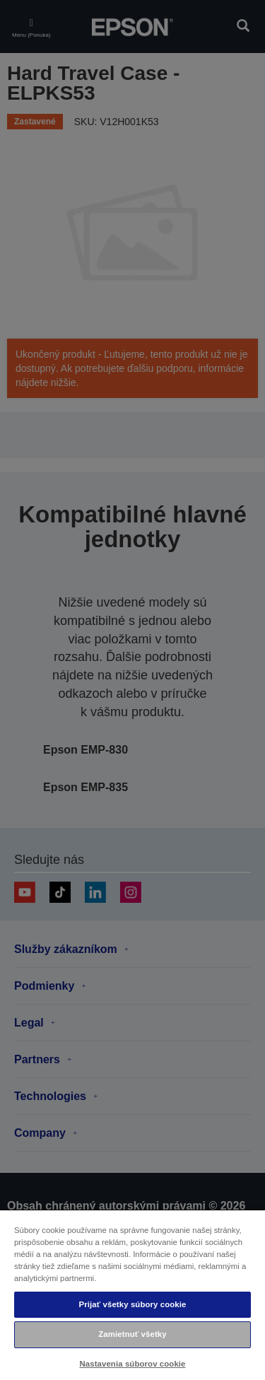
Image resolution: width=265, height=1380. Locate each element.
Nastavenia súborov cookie (132, 1363)
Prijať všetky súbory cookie (132, 1304)
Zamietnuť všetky (132, 1334)
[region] (132, 1294)
